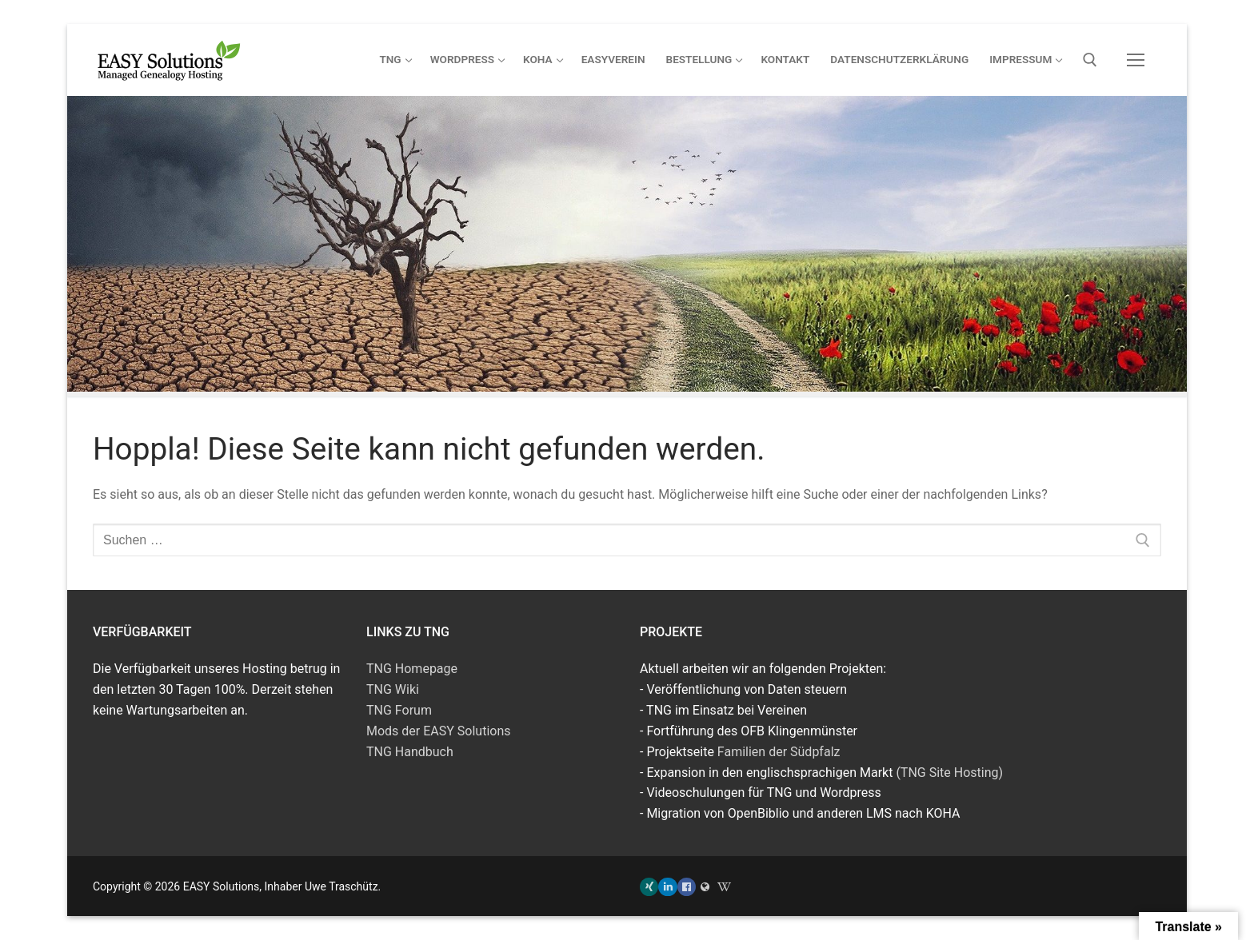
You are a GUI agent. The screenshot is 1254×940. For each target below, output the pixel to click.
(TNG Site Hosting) (949, 772)
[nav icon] (1135, 60)
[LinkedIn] (667, 887)
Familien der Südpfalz (779, 751)
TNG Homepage (411, 668)
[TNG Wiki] (724, 887)
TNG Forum (399, 710)
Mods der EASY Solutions (438, 731)
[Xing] (649, 887)
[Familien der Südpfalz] (705, 887)
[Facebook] (686, 887)
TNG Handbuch (409, 751)
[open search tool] (1090, 60)
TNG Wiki (392, 689)
